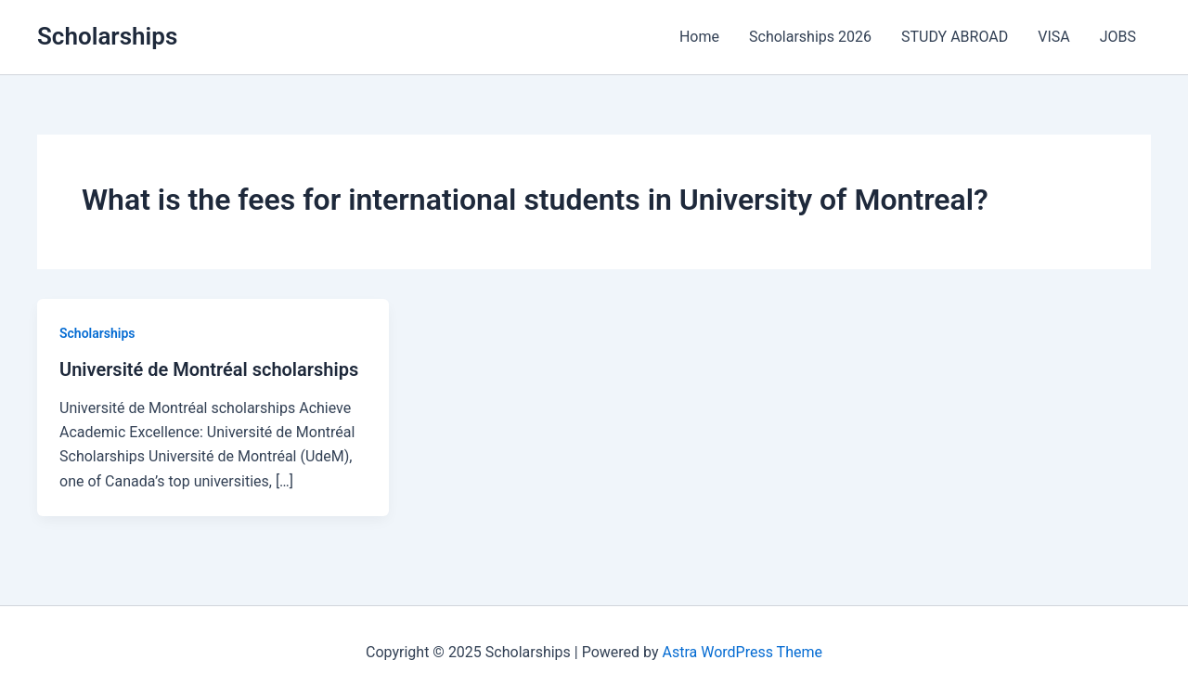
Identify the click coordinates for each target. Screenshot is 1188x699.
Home (699, 36)
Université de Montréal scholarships (208, 369)
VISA (1053, 36)
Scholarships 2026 (810, 36)
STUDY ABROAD (954, 36)
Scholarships (107, 36)
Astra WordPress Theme (742, 652)
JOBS (1118, 36)
